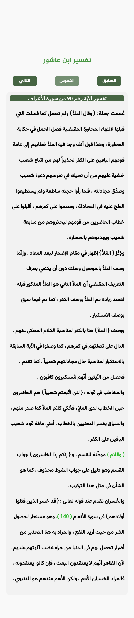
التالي (24, 81)
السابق (109, 81)
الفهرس (67, 81)
